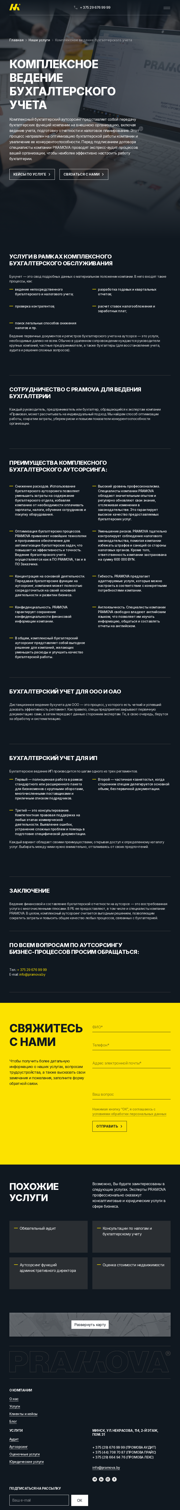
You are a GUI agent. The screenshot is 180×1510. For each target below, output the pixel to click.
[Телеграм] (94, 1479)
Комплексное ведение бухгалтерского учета (93, 40)
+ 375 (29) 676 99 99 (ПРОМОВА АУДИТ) (124, 1447)
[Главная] (14, 7)
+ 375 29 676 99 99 (32, 970)
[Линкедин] (101, 1479)
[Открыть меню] (167, 7)
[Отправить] (79, 1500)
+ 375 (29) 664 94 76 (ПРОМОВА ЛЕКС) (123, 1457)
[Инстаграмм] (107, 1479)
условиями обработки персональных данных (129, 1114)
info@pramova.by (32, 974)
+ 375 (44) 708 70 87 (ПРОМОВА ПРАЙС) (124, 1452)
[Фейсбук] (114, 1479)
